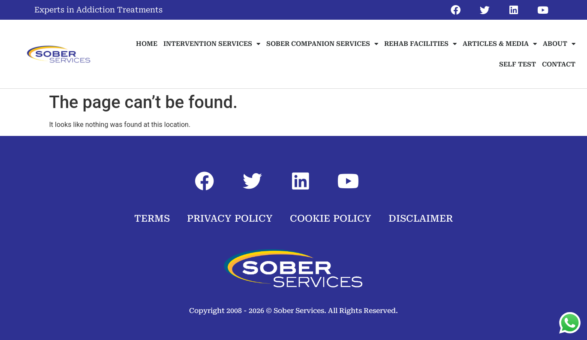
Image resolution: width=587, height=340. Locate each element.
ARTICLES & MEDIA (500, 43)
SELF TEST (517, 64)
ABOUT (559, 43)
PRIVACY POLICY (230, 218)
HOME (146, 44)
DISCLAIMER (420, 218)
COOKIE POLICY (330, 218)
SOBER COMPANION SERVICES (322, 43)
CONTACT (558, 64)
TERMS (152, 218)
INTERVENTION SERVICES (211, 43)
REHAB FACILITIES (420, 43)
